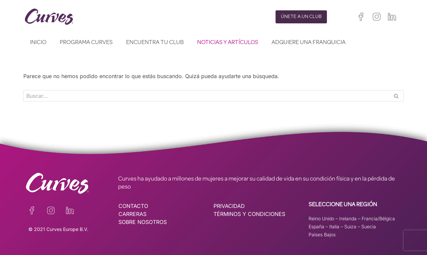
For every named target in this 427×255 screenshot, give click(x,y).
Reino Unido (321, 218)
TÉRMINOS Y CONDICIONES (249, 214)
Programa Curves (86, 43)
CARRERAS (132, 214)
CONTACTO (133, 206)
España (316, 226)
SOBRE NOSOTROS (142, 222)
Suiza (350, 226)
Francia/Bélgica (378, 218)
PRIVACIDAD (229, 206)
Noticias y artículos (227, 43)
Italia (334, 226)
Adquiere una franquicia (309, 43)
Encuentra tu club (155, 43)
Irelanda (348, 218)
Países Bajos (322, 234)
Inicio (38, 43)
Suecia (368, 226)
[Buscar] (206, 95)
